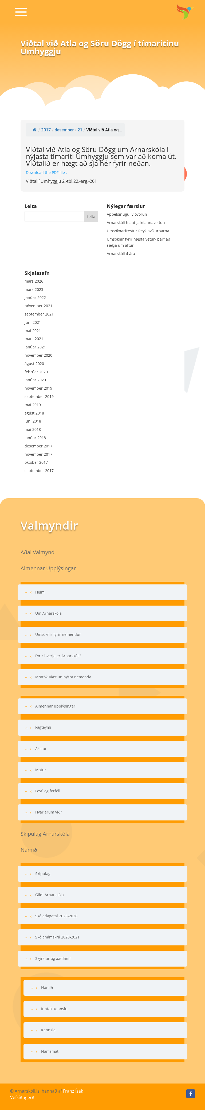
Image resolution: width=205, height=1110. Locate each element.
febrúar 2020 (36, 371)
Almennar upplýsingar (55, 706)
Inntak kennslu (54, 1008)
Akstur (41, 748)
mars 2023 (34, 289)
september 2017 (39, 470)
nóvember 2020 (38, 355)
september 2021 (39, 314)
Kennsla (48, 1029)
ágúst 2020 (34, 363)
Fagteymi (43, 727)
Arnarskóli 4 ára (121, 253)
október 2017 (36, 462)
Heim (40, 592)
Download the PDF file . (46, 172)
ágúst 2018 (34, 413)
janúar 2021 (35, 346)
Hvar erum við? (48, 812)
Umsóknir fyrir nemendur (58, 634)
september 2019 (39, 396)
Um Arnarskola (48, 613)
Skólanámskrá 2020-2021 (57, 937)
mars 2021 (34, 338)
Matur (40, 769)
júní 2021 (33, 322)
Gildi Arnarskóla (49, 894)
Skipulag (42, 873)
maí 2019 (33, 404)
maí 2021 (33, 330)
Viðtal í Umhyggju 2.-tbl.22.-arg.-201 (61, 181)
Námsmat (49, 1051)
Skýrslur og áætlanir (53, 958)
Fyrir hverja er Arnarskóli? (58, 655)
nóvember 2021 (38, 305)
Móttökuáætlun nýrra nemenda (63, 676)
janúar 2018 (35, 437)
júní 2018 (33, 421)
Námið (47, 987)
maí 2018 (33, 429)
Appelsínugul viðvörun (127, 214)
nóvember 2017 (38, 454)
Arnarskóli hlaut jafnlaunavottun (136, 222)
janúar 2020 (35, 379)
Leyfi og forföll (47, 790)
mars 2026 (34, 281)
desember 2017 (38, 445)
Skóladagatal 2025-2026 (56, 915)
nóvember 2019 (38, 388)
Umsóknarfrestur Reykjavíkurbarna (138, 230)
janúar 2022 (35, 297)
